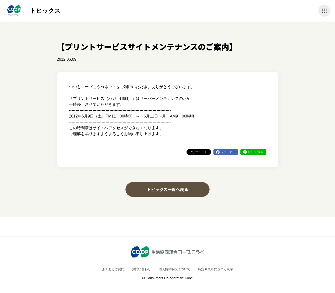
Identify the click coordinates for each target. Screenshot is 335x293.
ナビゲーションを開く (324, 11)
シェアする (228, 152)
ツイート (201, 152)
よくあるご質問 (113, 269)
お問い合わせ (141, 269)
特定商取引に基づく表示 (215, 269)
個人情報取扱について (174, 269)
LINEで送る (255, 152)
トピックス (45, 10)
